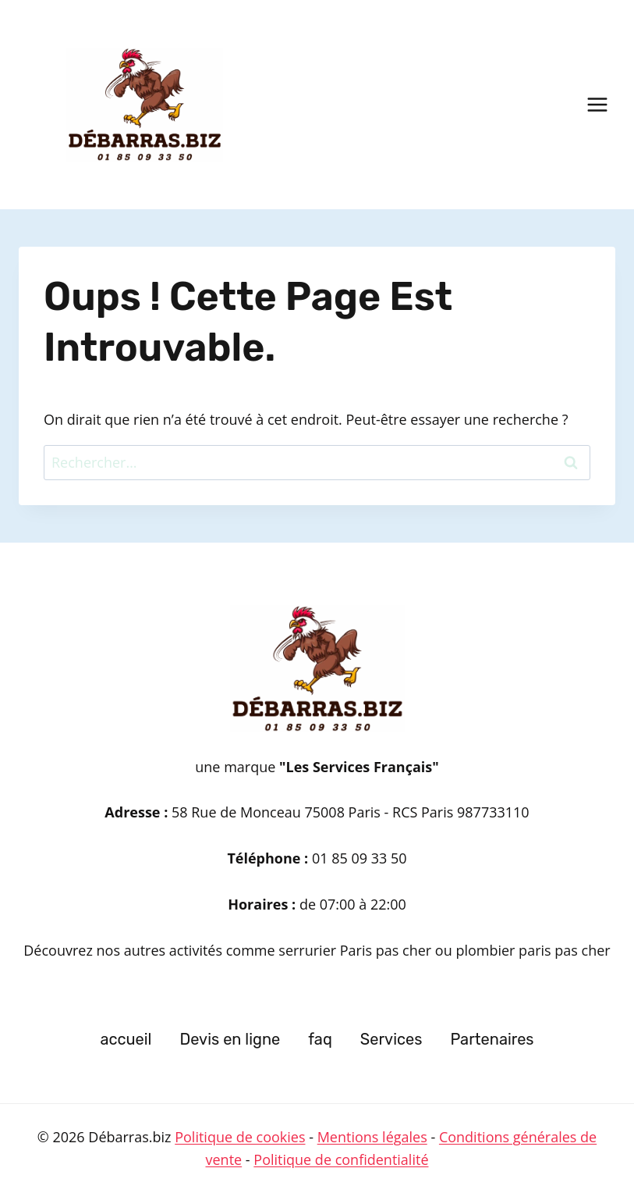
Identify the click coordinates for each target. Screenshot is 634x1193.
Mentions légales (372, 1136)
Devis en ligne (229, 1039)
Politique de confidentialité (340, 1159)
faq (320, 1039)
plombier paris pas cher (532, 950)
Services (391, 1039)
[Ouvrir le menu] (597, 104)
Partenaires (491, 1039)
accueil (125, 1039)
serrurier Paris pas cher (356, 950)
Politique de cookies (240, 1136)
